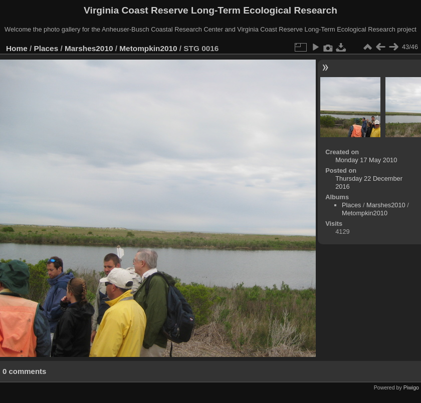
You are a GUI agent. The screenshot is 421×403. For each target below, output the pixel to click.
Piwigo (411, 387)
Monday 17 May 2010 (366, 160)
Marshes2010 (89, 48)
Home (17, 48)
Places (46, 48)
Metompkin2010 (148, 48)
